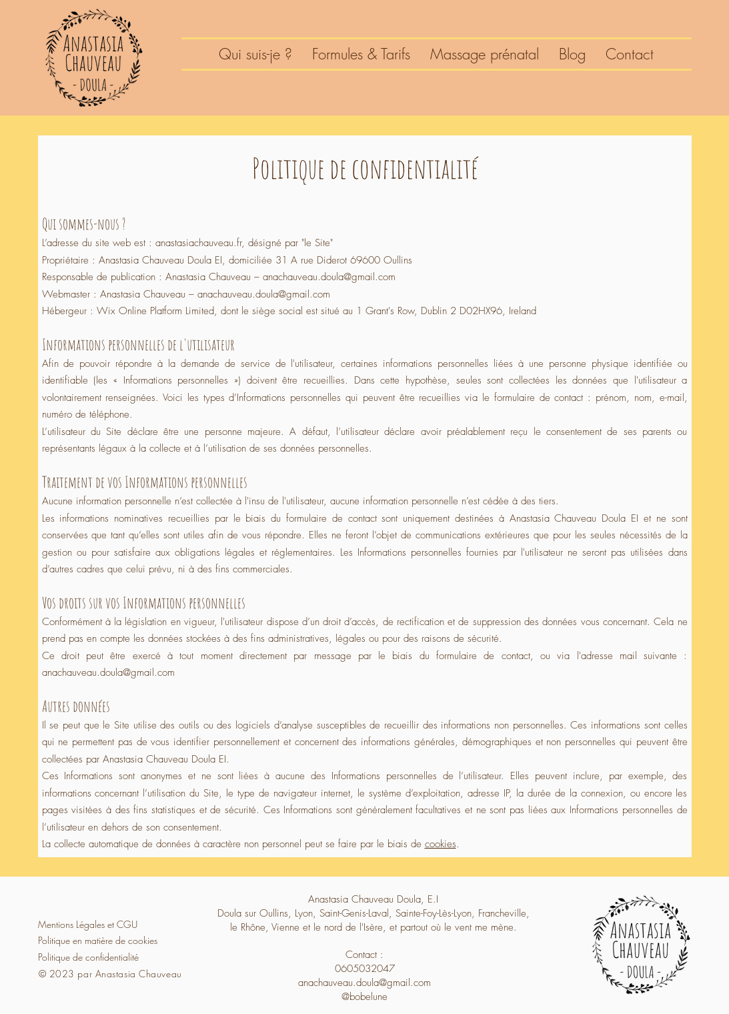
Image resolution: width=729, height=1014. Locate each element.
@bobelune (364, 996)
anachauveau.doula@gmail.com (108, 672)
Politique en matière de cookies (97, 940)
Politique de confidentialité (88, 957)
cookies (440, 844)
